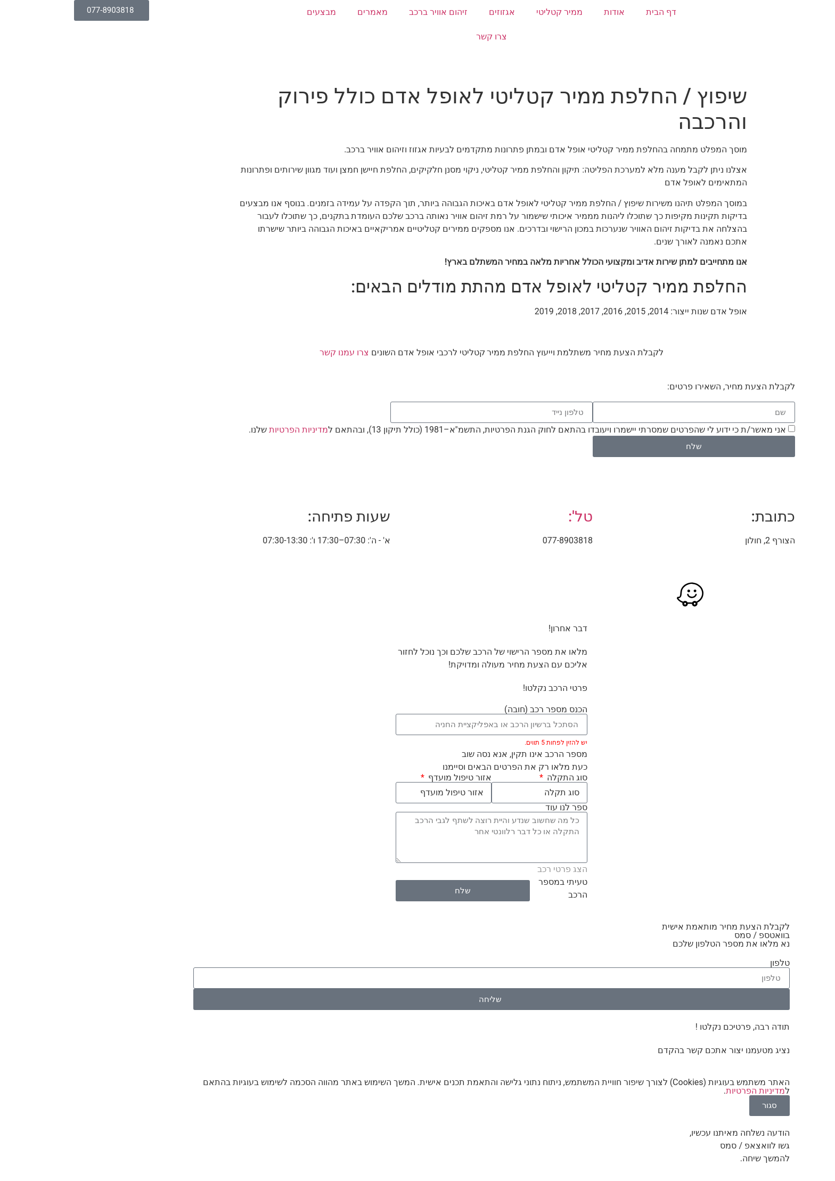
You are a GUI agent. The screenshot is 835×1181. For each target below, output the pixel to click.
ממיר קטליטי (485, 12)
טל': (506, 516)
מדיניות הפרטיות (224, 430)
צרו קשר (417, 36)
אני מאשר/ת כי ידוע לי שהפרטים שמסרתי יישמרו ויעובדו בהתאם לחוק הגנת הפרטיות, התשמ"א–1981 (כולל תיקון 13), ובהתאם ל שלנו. (443, 430)
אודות (540, 12)
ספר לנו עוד (492, 807)
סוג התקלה (492, 777)
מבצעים (247, 12)
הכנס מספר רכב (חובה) (471, 709)
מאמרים (298, 12)
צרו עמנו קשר (270, 352)
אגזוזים (428, 12)
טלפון (706, 963)
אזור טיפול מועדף (385, 777)
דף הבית (587, 12)
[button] (821, 131)
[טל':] (505, 486)
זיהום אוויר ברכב (364, 12)
